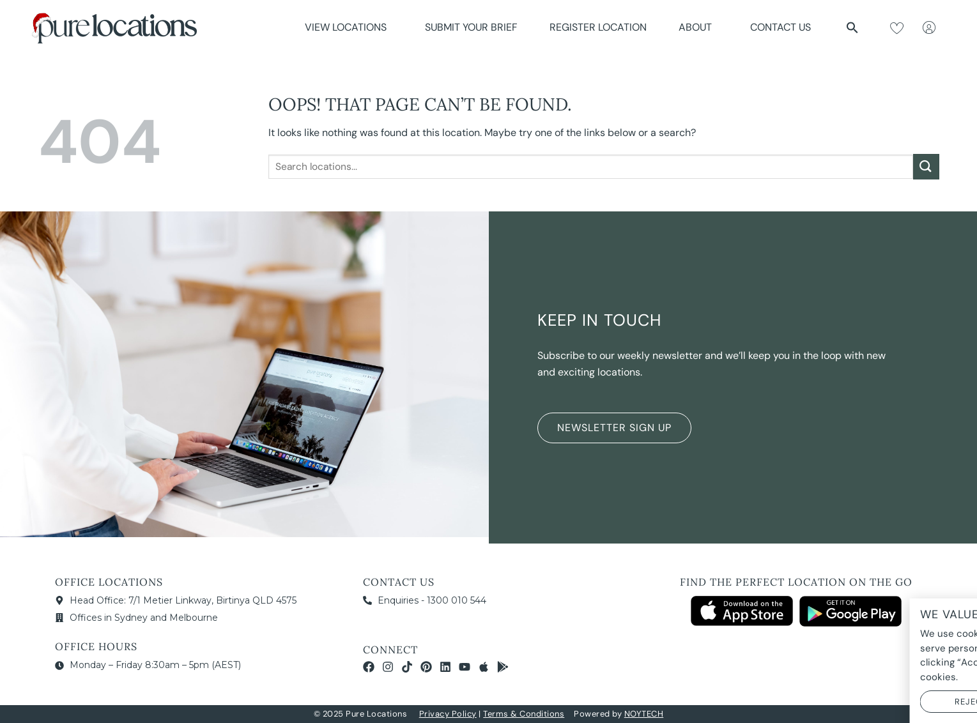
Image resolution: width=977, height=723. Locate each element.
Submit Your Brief (471, 27)
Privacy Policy (448, 713)
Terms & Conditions (523, 713)
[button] (852, 27)
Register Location (598, 27)
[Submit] (926, 166)
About (698, 27)
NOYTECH (644, 713)
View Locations (349, 27)
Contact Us (780, 27)
